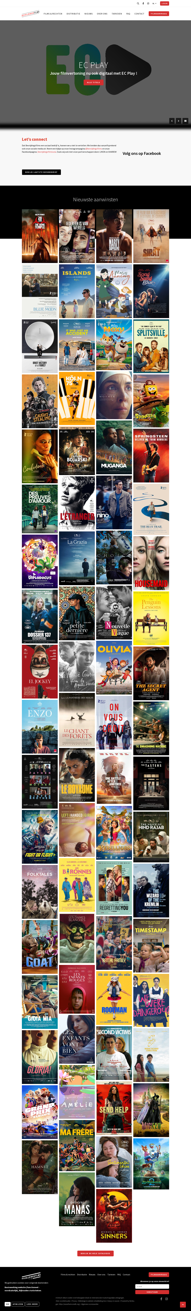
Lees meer (32, 1304)
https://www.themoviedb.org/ (69, 1304)
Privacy (74, 1301)
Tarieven (117, 14)
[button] (183, 1305)
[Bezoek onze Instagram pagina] (148, 3)
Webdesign (82, 1301)
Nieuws (88, 14)
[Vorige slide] (172, 121)
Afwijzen (18, 1304)
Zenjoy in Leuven (113, 1301)
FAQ (128, 14)
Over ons (102, 14)
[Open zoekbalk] (138, 3)
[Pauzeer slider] (185, 121)
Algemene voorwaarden (89, 1304)
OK (7, 1304)
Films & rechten (53, 14)
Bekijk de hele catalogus (95, 1253)
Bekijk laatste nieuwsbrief (41, 172)
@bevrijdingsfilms (93, 148)
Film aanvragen (110, 82)
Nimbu (131, 1301)
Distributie (73, 14)
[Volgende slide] (178, 121)
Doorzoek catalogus (79, 82)
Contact (139, 14)
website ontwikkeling (95, 1301)
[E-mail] (152, 1286)
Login (165, 3)
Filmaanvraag (159, 13)
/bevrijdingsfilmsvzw (46, 151)
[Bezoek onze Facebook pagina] (143, 3)
